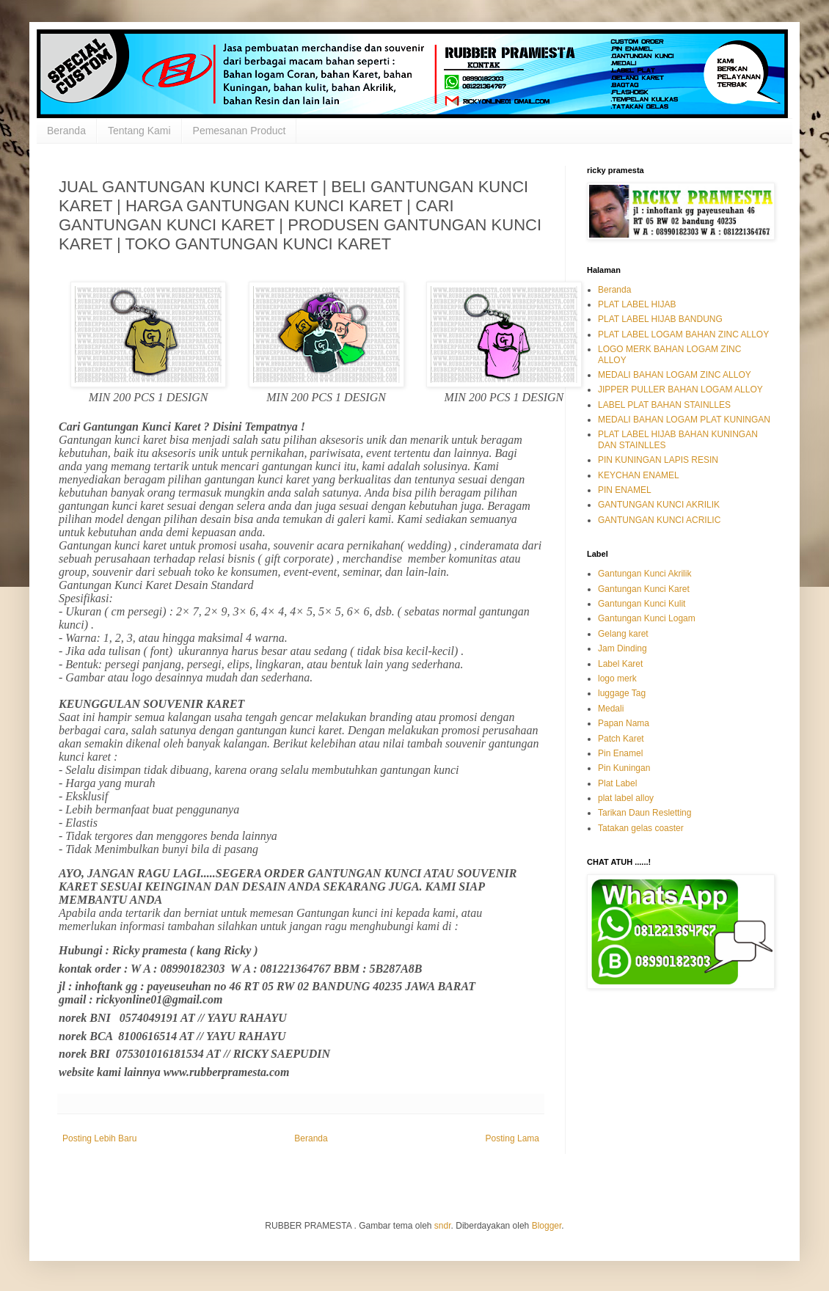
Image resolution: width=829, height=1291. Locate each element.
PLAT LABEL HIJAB (637, 304)
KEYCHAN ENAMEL (638, 475)
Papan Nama (623, 723)
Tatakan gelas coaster (641, 828)
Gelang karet (623, 634)
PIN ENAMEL (624, 490)
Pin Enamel (620, 753)
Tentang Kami (139, 130)
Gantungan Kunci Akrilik (644, 573)
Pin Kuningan (624, 768)
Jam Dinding (622, 648)
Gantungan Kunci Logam (646, 618)
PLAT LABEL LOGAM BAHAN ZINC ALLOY (683, 334)
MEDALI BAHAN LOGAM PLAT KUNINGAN (684, 419)
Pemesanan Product (239, 130)
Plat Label (617, 783)
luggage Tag (622, 693)
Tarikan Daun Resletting (644, 813)
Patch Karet (621, 739)
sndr (442, 1226)
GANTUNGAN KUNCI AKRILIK (659, 505)
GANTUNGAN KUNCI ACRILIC (659, 520)
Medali (611, 708)
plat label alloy (626, 798)
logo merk (617, 678)
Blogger (547, 1226)
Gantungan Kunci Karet (644, 589)
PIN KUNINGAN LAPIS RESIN (658, 460)
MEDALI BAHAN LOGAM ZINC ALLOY (674, 375)
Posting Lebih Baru (99, 1138)
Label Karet (620, 664)
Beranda (66, 130)
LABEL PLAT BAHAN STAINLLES (664, 405)
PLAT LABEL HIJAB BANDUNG (660, 319)
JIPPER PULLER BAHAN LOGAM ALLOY (680, 389)
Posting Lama (512, 1138)
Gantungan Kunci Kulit (641, 604)
